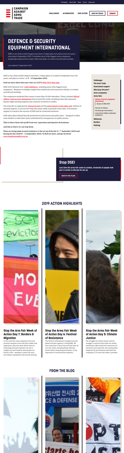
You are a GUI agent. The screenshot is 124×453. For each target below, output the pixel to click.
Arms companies (100, 93)
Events (85, 2)
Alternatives (68, 13)
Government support (102, 86)
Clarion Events (34, 106)
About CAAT (72, 2)
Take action (83, 13)
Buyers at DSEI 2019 (103, 104)
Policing (97, 125)
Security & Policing (101, 108)
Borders (97, 122)
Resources (92, 2)
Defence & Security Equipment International (105, 100)
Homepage (64, 2)
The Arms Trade (100, 83)
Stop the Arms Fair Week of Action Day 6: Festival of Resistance (61, 334)
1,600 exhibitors (31, 87)
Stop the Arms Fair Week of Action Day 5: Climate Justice (102, 334)
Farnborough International (104, 110)
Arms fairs (98, 96)
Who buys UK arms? (101, 90)
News (79, 2)
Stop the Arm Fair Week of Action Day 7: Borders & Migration (20, 334)
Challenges (54, 13)
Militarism (98, 119)
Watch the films (68, 176)
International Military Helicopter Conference (105, 114)
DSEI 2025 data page (51, 82)
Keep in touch (97, 13)
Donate (113, 13)
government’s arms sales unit (59, 106)
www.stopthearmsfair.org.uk (15, 136)
